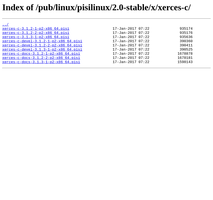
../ (5, 25)
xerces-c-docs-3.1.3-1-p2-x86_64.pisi (41, 70)
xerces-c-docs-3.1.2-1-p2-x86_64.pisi (41, 60)
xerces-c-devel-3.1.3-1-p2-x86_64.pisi (42, 55)
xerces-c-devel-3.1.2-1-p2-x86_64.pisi (42, 45)
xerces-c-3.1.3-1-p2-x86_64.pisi (35, 40)
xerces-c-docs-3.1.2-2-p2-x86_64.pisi (41, 65)
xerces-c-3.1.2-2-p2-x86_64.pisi (35, 35)
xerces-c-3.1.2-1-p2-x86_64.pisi (35, 30)
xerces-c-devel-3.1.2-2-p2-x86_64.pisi (42, 50)
